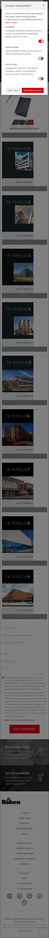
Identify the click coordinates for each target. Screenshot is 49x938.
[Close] (44, 5)
